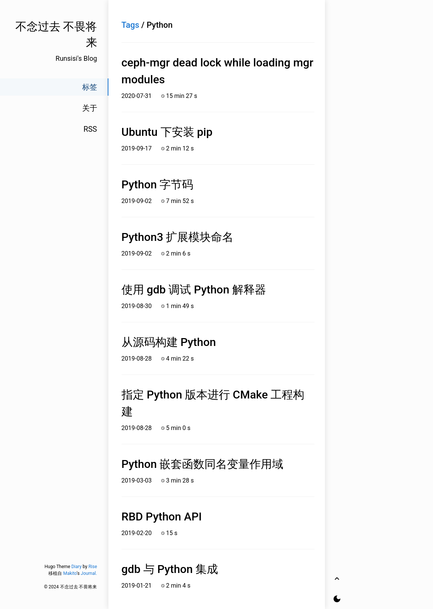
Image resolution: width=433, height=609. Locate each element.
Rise (93, 566)
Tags (131, 25)
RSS (90, 129)
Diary (76, 566)
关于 (89, 108)
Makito (70, 573)
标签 (89, 87)
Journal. (89, 573)
